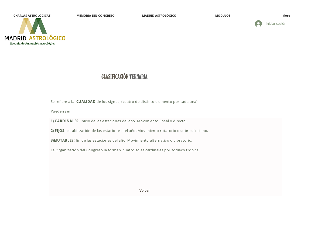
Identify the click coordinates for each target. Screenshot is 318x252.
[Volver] (144, 190)
